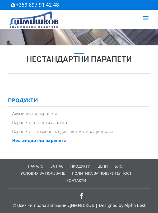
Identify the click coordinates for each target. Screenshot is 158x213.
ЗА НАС (56, 166)
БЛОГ (119, 166)
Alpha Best (135, 205)
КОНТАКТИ (76, 180)
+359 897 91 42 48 (37, 4)
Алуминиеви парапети (34, 113)
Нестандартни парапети (39, 140)
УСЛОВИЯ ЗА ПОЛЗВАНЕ (43, 173)
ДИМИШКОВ (81, 205)
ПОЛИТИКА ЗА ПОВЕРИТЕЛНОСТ (102, 173)
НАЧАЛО (36, 166)
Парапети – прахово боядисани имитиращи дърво (62, 131)
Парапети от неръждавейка (39, 122)
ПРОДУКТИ (80, 166)
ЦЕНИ (102, 166)
